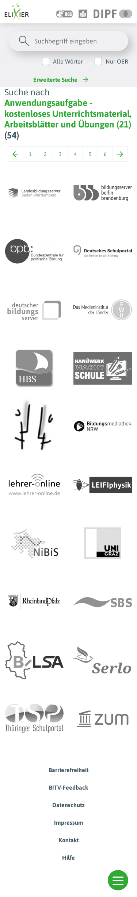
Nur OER (117, 61)
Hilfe (68, 857)
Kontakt (69, 840)
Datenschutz (68, 805)
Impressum (68, 822)
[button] (118, 880)
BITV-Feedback (68, 787)
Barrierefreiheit (68, 770)
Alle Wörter (68, 61)
